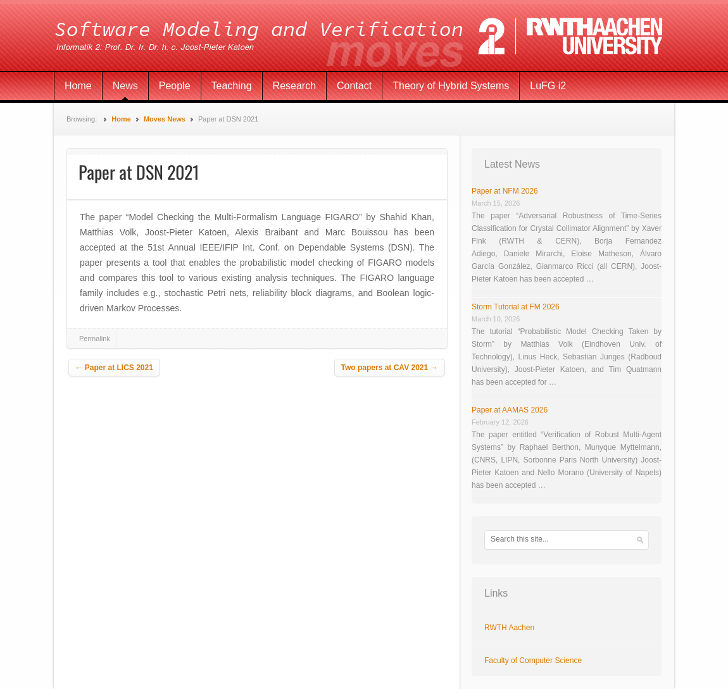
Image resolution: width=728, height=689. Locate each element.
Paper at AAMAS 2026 (510, 410)
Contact (354, 85)
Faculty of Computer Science (533, 660)
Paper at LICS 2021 (114, 367)
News (125, 85)
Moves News (164, 119)
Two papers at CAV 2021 (389, 367)
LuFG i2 (548, 85)
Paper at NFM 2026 (505, 191)
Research (294, 85)
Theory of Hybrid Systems (450, 85)
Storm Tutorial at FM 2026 (516, 306)
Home (78, 85)
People (175, 85)
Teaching (231, 85)
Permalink (94, 338)
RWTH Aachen (509, 627)
